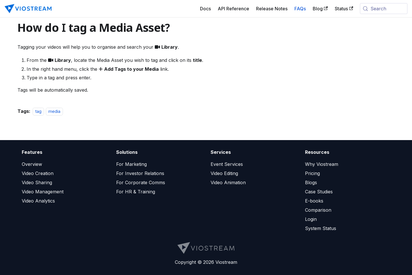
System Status (320, 228)
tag (38, 111)
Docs (205, 8)
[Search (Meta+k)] (383, 8)
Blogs (311, 182)
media (54, 111)
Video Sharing (37, 182)
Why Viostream (321, 164)
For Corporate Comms (140, 182)
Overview (32, 164)
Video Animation (228, 182)
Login (311, 219)
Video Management (43, 192)
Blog (320, 8)
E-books (314, 201)
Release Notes (272, 8)
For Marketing (131, 164)
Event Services (227, 164)
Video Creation (38, 173)
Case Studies (319, 192)
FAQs (300, 8)
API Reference (233, 8)
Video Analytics (38, 201)
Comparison (318, 210)
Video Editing (224, 173)
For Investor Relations (140, 173)
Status (344, 8)
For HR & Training (135, 192)
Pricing (312, 173)
